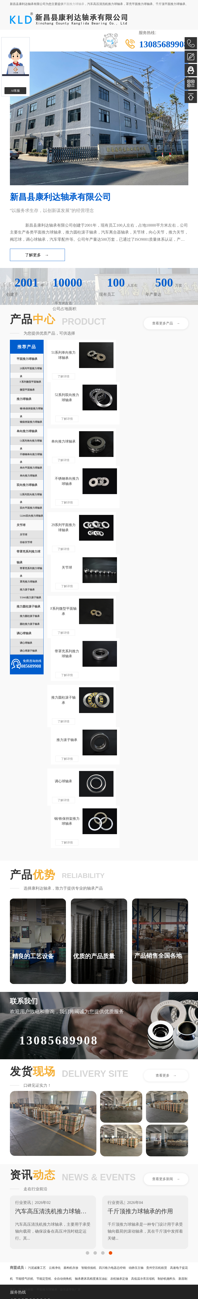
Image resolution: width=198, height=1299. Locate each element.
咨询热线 (20, 850)
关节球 (21, 525)
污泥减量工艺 (37, 1089)
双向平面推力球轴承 (31, 507)
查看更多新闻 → (166, 1000)
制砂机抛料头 (166, 1100)
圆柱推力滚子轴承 (30, 624)
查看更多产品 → (166, 323)
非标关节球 (26, 542)
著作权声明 (18, 1248)
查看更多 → (166, 897)
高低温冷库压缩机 (143, 1100)
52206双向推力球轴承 (31, 515)
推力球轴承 (24, 399)
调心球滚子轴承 (28, 650)
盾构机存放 (70, 1089)
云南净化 (55, 1089)
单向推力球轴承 (27, 431)
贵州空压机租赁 (156, 1089)
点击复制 (66, 1218)
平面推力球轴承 (73, 4)
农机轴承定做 (119, 1100)
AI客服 (15, 90)
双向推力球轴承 (27, 485)
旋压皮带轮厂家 (70, 1111)
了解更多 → (37, 255)
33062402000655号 (44, 1254)
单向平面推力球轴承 (31, 467)
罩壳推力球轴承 (28, 581)
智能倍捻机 (88, 1089)
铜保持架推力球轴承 (31, 422)
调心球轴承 (24, 633)
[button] (87, 1074)
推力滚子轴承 (27, 589)
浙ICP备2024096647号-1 (62, 1248)
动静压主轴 (136, 1089)
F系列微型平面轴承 (30, 381)
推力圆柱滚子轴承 (28, 606)
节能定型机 (43, 1100)
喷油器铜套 (26, 1111)
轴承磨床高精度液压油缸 (91, 1100)
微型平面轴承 (27, 389)
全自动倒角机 (63, 1100)
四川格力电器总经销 (112, 1089)
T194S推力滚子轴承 (30, 597)
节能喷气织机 (24, 1100)
